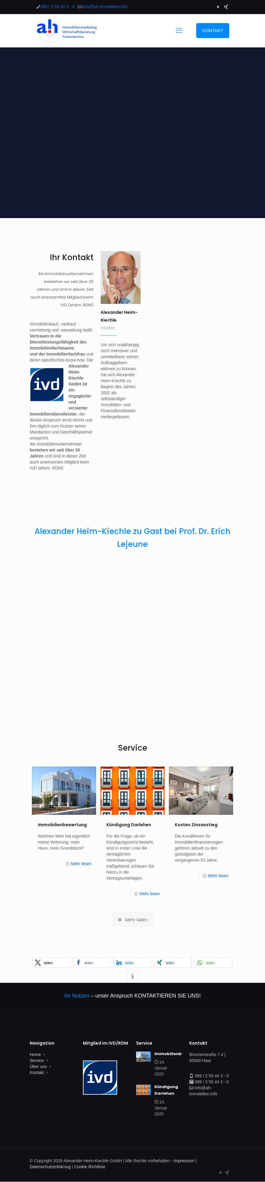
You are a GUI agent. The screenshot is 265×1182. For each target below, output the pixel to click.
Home (35, 1054)
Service (37, 1060)
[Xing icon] (226, 6)
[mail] (105, 6)
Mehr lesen (81, 863)
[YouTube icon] (218, 6)
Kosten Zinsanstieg (196, 825)
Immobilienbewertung (62, 825)
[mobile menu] (179, 31)
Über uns (38, 1066)
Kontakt (37, 1072)
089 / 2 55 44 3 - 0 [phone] (58, 6)
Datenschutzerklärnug (50, 1167)
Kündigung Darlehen (128, 825)
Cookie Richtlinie (89, 1167)
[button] (51, 962)
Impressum (184, 1161)
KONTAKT (212, 30)
